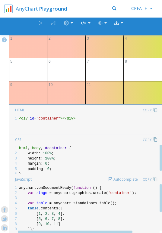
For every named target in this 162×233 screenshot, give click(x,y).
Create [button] (141, 8)
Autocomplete (125, 179)
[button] (102, 26)
